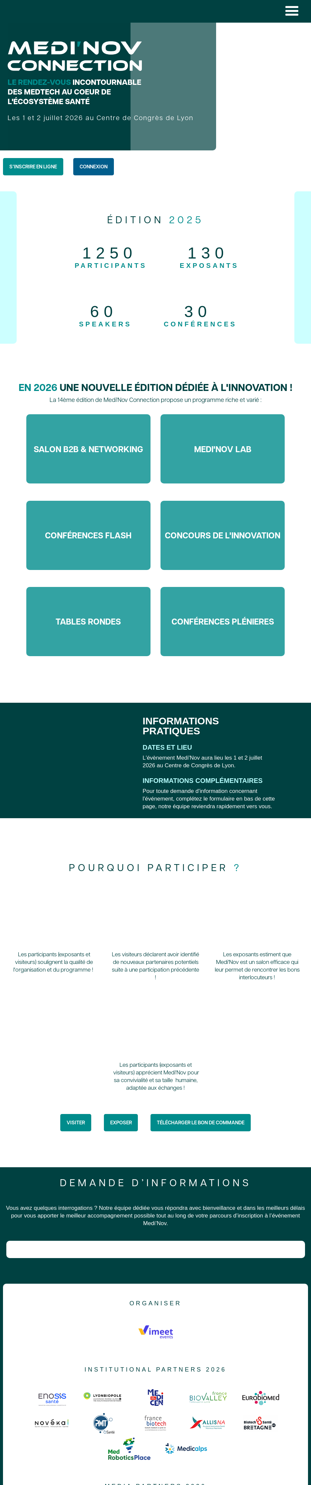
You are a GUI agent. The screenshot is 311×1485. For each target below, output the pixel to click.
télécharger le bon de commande (200, 1122)
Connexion (94, 166)
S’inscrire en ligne (33, 166)
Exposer (121, 1122)
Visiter (76, 1122)
